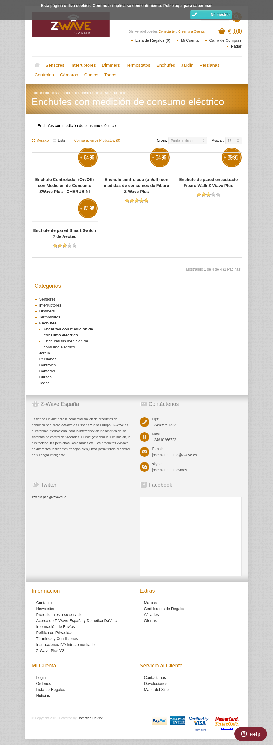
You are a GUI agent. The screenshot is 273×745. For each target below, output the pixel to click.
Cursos (91, 74)
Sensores (55, 65)
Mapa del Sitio (156, 689)
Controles (44, 74)
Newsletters (46, 608)
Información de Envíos (55, 626)
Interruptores (83, 65)
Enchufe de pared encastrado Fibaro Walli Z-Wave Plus (208, 182)
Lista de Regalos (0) (152, 40)
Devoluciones (156, 683)
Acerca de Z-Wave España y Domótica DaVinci (77, 620)
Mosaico (40, 140)
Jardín (187, 65)
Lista (59, 140)
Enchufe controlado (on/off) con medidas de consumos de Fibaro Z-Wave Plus (136, 185)
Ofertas (150, 620)
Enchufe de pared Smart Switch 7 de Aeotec (64, 233)
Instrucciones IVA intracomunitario (65, 644)
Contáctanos (155, 677)
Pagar (236, 46)
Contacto (44, 602)
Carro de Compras (225, 40)
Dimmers (111, 65)
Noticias (43, 695)
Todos (110, 74)
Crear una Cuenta (191, 31)
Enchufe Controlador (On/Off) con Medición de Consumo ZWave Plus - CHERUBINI (64, 185)
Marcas (150, 602)
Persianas (210, 65)
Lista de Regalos (50, 689)
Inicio (37, 65)
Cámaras (69, 74)
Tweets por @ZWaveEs (49, 497)
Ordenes (43, 683)
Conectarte (167, 31)
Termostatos (138, 65)
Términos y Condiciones (57, 638)
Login (41, 677)
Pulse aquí (173, 5)
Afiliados (151, 614)
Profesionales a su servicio (59, 614)
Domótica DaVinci (91, 718)
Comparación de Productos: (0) (97, 140)
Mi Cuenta (190, 40)
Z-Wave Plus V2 (50, 650)
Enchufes (165, 65)
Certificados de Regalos (164, 608)
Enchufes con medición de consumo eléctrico (94, 93)
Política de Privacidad (55, 632)
